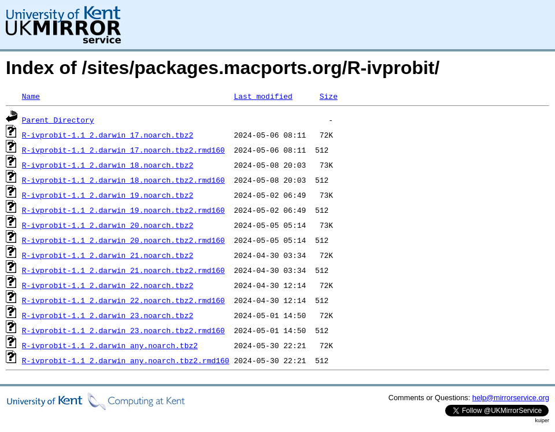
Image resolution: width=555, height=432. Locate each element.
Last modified (263, 96)
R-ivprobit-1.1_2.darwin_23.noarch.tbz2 (107, 315)
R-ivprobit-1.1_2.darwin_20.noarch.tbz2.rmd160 (123, 240)
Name (31, 96)
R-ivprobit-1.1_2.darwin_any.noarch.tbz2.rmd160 (126, 360)
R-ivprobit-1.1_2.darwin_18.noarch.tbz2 (107, 165)
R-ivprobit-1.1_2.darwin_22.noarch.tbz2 (107, 285)
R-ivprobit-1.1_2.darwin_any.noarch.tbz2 (110, 345)
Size (329, 96)
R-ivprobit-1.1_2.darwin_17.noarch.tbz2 (107, 135)
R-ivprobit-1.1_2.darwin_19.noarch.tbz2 (107, 195)
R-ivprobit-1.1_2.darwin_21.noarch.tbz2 (107, 255)
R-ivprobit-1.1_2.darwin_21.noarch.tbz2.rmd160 (123, 270)
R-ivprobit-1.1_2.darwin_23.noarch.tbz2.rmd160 (123, 330)
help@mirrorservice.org (510, 397)
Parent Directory (58, 120)
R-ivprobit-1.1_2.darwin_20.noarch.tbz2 (107, 225)
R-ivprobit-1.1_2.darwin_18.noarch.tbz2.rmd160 (123, 180)
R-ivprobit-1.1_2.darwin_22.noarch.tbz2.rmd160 (123, 300)
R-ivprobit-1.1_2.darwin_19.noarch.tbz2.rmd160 (123, 210)
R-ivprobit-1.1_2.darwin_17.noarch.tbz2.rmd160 (123, 150)
